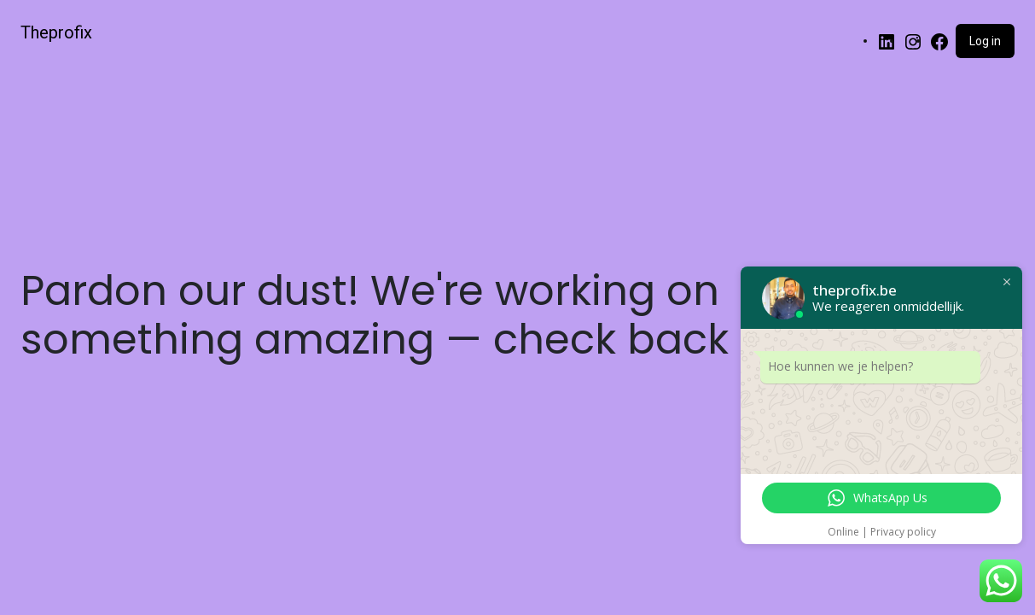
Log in (985, 41)
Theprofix (56, 32)
